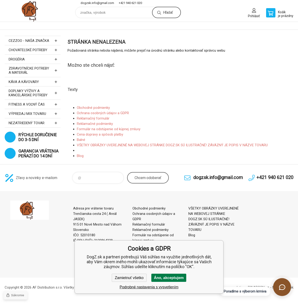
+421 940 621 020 (130, 3)
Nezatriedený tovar (35, 122)
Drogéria (35, 59)
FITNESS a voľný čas (35, 104)
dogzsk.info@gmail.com (97, 3)
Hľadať (168, 12)
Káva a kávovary (35, 81)
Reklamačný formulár (93, 118)
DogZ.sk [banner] (33, 11)
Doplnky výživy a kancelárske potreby (35, 93)
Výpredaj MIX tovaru (35, 113)
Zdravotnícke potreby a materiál (35, 70)
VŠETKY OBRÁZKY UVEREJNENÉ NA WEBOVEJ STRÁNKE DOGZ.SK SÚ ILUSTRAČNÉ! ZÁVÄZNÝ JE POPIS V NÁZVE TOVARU (172, 145)
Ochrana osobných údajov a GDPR (103, 113)
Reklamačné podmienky (95, 124)
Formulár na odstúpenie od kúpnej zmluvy (108, 129)
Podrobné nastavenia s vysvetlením (149, 287)
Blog (80, 156)
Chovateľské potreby (35, 49)
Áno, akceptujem (169, 278)
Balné (81, 140)
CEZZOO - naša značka (35, 40)
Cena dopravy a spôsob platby (100, 134)
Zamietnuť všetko (129, 278)
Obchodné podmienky (93, 108)
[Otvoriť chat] (282, 287)
